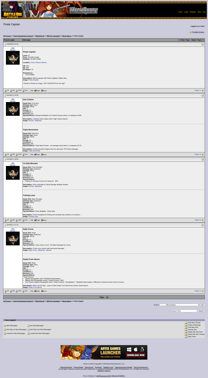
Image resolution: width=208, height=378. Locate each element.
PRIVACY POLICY (104, 371)
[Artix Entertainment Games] (23, 36)
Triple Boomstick (34, 151)
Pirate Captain (34, 80)
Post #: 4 (198, 291)
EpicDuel (98, 367)
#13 (12, 48)
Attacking (38, 120)
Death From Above (35, 287)
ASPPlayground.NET (103, 376)
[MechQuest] (40, 36)
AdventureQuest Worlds (123, 367)
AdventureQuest (66, 367)
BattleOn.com (108, 367)
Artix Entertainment (141, 367)
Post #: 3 (198, 220)
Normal (31, 120)
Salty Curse (33, 250)
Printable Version (196, 32)
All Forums (7, 36)
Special (48, 250)
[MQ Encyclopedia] (53, 36)
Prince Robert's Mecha (39, 62)
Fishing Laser (33, 216)
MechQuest (89, 367)
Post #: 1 (198, 90)
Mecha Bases (66, 36)
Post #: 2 (198, 154)
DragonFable (78, 367)
